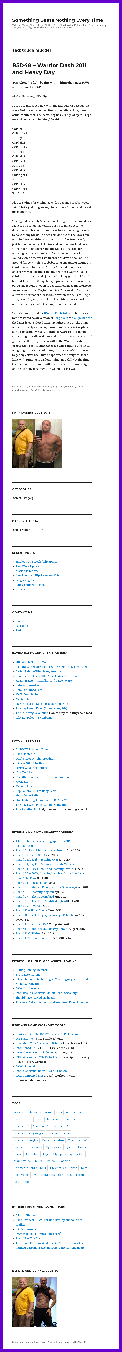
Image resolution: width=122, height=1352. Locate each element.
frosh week (35, 1147)
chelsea (59, 1140)
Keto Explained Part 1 (30, 685)
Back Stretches (25, 754)
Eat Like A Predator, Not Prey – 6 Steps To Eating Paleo (52, 666)
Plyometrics (58, 1168)
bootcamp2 (21, 1126)
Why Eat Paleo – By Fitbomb (34, 717)
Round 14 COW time (28, 933)
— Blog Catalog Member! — (34, 970)
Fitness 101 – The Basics (32, 763)
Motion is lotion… (27, 570)
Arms (48, 1112)
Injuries (69, 1147)
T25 (69, 1174)
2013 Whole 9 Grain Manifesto (35, 662)
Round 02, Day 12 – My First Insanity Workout (46, 864)
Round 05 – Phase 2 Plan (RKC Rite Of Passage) (46, 887)
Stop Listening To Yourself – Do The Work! (44, 800)
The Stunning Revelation (32, 713)
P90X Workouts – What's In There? (39, 1057)
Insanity (83, 1147)
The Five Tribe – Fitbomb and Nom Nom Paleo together (52, 1002)
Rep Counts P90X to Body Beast (36, 791)
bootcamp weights (26, 1140)
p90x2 (80, 1154)
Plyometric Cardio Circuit (30, 1168)
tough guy (70, 386)
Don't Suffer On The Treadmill (35, 758)
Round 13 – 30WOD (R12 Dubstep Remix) (42, 929)
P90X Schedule (25, 1048)
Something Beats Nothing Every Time (57, 20)
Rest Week (21, 1174)
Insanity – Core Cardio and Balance (39, 1043)
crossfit (84, 1140)
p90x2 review (22, 1161)
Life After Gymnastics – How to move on (42, 777)
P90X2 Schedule (26, 1066)
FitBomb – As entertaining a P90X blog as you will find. (52, 979)
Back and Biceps (77, 1112)
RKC (62, 386)
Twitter (21, 630)
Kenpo (18, 1154)
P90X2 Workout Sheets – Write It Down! (41, 1071)
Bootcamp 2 (41, 1126)
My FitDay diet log (27, 694)
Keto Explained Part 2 (30, 689)
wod (16, 1181)
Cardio (46, 1140)
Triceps (80, 1174)
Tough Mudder (82, 318)
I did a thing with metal (31, 584)
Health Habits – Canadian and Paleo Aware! (44, 680)
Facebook (22, 625)
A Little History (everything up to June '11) (43, 841)
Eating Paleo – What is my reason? (38, 671)
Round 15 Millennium (30, 938)
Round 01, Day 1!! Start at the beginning (41, 850)
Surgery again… (26, 580)
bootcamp (72, 1119)
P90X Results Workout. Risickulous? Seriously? (47, 993)
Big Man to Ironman (29, 974)
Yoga (26, 1181)
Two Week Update (27, 566)
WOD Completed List (29, 1075)
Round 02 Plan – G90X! (31, 855)
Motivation (23, 781)
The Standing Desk (28, 809)
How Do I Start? (26, 772)
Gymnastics (53, 1147)
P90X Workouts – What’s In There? (39, 1233)
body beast (54, 1119)
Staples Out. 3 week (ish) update (36, 561)
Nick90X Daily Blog (28, 983)
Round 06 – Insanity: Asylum (35, 892)
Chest (72, 1140)
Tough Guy (61, 318)
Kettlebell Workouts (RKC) (43, 386)
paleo (51, 1161)
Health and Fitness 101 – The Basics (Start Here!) (47, 676)
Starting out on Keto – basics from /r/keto (43, 703)
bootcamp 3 (60, 1126)
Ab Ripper (34, 1112)
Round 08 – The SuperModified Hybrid (41, 901)
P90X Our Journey (27, 988)
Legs (46, 1154)
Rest (84, 1168)
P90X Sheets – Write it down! (35, 1052)
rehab (73, 1168)
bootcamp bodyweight (29, 1133)
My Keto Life (24, 699)
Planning (64, 1161)
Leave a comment (53, 390)
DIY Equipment (25, 1038)
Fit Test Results (26, 845)
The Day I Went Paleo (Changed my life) (41, 708)
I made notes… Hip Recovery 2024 (38, 575)
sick (60, 1174)
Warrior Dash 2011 (56, 313)
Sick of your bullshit (29, 795)
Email (19, 621)
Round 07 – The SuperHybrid (35, 896)
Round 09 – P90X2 (28, 905)
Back (59, 1112)
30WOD (19, 1112)
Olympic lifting (62, 1154)
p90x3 (39, 1161)
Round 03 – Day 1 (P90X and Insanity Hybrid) (45, 869)
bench (39, 1119)
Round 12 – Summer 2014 (32, 924)
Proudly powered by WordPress (73, 1342)
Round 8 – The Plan (29, 1238)
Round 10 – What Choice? (32, 910)
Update (20, 589)
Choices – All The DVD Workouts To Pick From (47, 1034)
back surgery (22, 1119)
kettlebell (32, 1154)
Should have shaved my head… (35, 997)
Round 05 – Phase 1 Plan (32, 882)
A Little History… (26, 1215)
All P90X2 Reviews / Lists (32, 749)
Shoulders (48, 1174)
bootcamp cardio (59, 1133)
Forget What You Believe (31, 767)
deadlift (19, 1147)
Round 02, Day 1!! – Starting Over (37, 859)
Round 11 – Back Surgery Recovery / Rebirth (44, 915)
